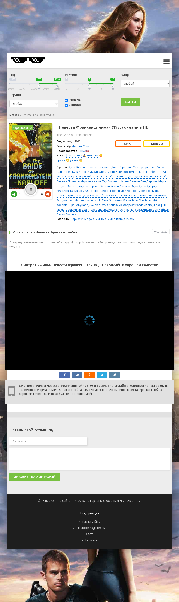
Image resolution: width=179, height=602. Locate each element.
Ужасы (130, 219)
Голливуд (118, 219)
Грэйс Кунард (79, 205)
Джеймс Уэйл (81, 146)
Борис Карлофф (117, 172)
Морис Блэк (130, 200)
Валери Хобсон (86, 176)
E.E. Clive (102, 200)
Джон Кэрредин (122, 167)
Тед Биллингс (111, 181)
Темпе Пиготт (138, 172)
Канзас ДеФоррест (122, 205)
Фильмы (75, 99)
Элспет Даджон (77, 186)
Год (12, 75)
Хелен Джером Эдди (124, 186)
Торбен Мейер (120, 191)
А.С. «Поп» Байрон (97, 191)
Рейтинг (71, 75)
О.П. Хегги (115, 200)
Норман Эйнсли (99, 186)
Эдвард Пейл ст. (120, 195)
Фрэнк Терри (133, 209)
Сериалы (75, 105)
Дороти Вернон (141, 191)
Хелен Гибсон (99, 195)
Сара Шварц (99, 209)
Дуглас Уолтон (144, 176)
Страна (15, 95)
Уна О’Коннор (66, 176)
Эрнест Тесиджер (98, 167)
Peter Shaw (115, 209)
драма (61, 160)
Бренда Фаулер (78, 195)
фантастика (74, 155)
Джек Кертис (77, 167)
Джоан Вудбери (85, 200)
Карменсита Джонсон (146, 195)
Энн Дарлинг (149, 181)
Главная (91, 540)
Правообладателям (91, 528)
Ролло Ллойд (144, 205)
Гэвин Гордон (124, 176)
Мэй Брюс (145, 200)
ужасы (74, 160)
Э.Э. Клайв (161, 176)
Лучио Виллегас (67, 214)
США (82, 151)
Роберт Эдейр (157, 172)
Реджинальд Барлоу (70, 191)
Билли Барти (80, 172)
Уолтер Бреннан (144, 167)
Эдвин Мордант (79, 209)
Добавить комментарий (34, 477)
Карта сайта (91, 521)
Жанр (125, 75)
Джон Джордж (148, 186)
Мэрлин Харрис (91, 181)
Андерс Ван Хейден (155, 209)
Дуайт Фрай (98, 172)
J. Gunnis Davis (98, 205)
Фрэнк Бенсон (130, 181)
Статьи (91, 534)
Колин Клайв (105, 176)
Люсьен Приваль (68, 181)
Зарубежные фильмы (85, 219)
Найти (130, 102)
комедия (92, 155)
